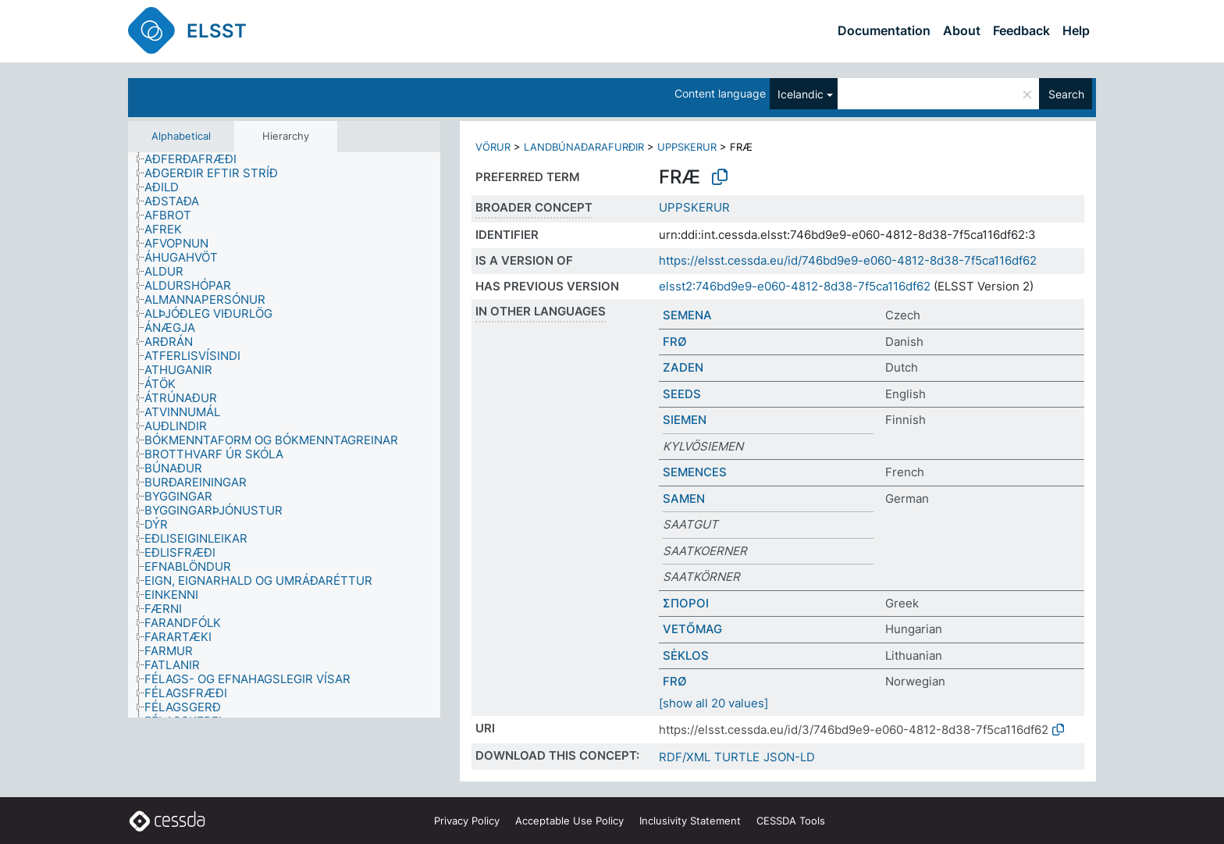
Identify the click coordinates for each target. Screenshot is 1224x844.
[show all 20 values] (713, 703)
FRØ (675, 341)
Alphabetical (181, 136)
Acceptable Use (569, 820)
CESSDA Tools (790, 820)
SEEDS (682, 393)
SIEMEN (684, 419)
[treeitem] (197, 159)
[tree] (284, 435)
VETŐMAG (692, 628)
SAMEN (684, 498)
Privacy (467, 820)
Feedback (1021, 30)
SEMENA (687, 315)
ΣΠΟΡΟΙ (686, 603)
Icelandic (800, 94)
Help (1076, 30)
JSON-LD (789, 757)
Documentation (884, 30)
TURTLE (737, 757)
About (961, 30)
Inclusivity (690, 820)
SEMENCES (695, 472)
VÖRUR (493, 147)
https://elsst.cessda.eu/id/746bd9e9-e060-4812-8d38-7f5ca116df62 (848, 260)
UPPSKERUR (687, 147)
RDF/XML (684, 757)
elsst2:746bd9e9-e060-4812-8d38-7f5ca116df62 (794, 286)
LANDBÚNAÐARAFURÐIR (584, 147)
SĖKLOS (686, 655)
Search (1066, 94)
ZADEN (683, 367)
